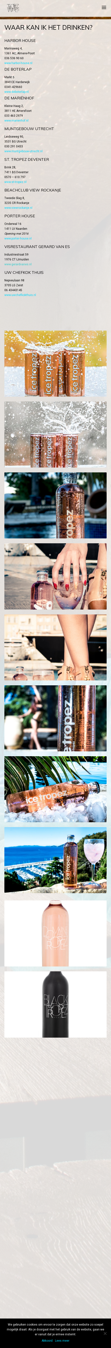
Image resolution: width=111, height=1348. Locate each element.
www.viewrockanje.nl (18, 208)
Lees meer (62, 1340)
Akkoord (47, 1340)
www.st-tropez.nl (15, 182)
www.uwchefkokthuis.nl (20, 295)
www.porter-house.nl (18, 238)
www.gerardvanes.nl (18, 264)
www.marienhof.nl (16, 120)
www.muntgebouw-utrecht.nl (23, 151)
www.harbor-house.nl (18, 63)
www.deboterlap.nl (16, 92)
